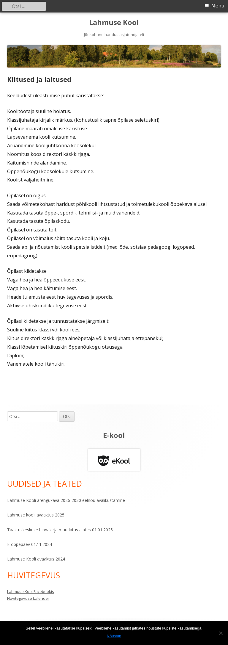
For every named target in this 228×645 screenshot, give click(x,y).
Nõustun (114, 636)
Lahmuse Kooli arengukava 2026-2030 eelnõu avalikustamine (66, 500)
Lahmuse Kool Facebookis (30, 591)
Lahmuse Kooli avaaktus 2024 (36, 559)
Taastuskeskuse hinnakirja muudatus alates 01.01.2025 (60, 530)
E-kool (114, 435)
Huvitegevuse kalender (28, 598)
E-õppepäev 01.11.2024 (29, 544)
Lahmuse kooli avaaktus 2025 (35, 515)
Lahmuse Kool (114, 22)
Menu (217, 6)
